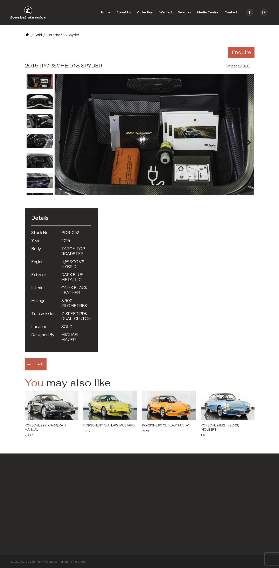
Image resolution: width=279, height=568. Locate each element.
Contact (231, 12)
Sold (38, 34)
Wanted (165, 12)
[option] (40, 81)
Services (184, 12)
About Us (124, 12)
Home (105, 12)
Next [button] (40, 193)
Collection (145, 12)
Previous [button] (40, 78)
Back (39, 364)
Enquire (241, 52)
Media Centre (207, 12)
